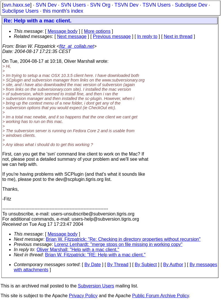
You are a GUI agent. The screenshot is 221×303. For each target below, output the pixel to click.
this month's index (63, 11)
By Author (173, 264)
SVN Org (100, 5)
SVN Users (73, 5)
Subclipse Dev (191, 5)
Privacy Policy (83, 295)
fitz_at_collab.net (76, 46)
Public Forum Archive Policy (160, 295)
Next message (71, 36)
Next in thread (178, 36)
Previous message (112, 36)
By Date (92, 264)
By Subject (146, 264)
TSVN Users (156, 5)
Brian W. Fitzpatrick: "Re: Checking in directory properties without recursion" (123, 239)
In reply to (147, 36)
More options (97, 31)
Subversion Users (96, 285)
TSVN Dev (126, 5)
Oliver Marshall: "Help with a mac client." (78, 249)
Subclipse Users (20, 11)
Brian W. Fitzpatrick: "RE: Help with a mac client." (95, 254)
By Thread (118, 264)
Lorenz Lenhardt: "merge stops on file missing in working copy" (118, 244)
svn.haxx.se (16, 5)
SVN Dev (46, 5)
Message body (62, 31)
